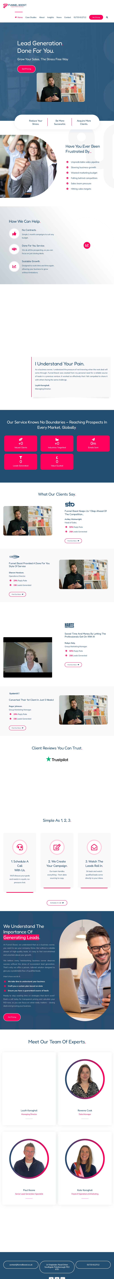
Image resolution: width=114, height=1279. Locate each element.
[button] (107, 17)
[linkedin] (29, 1116)
